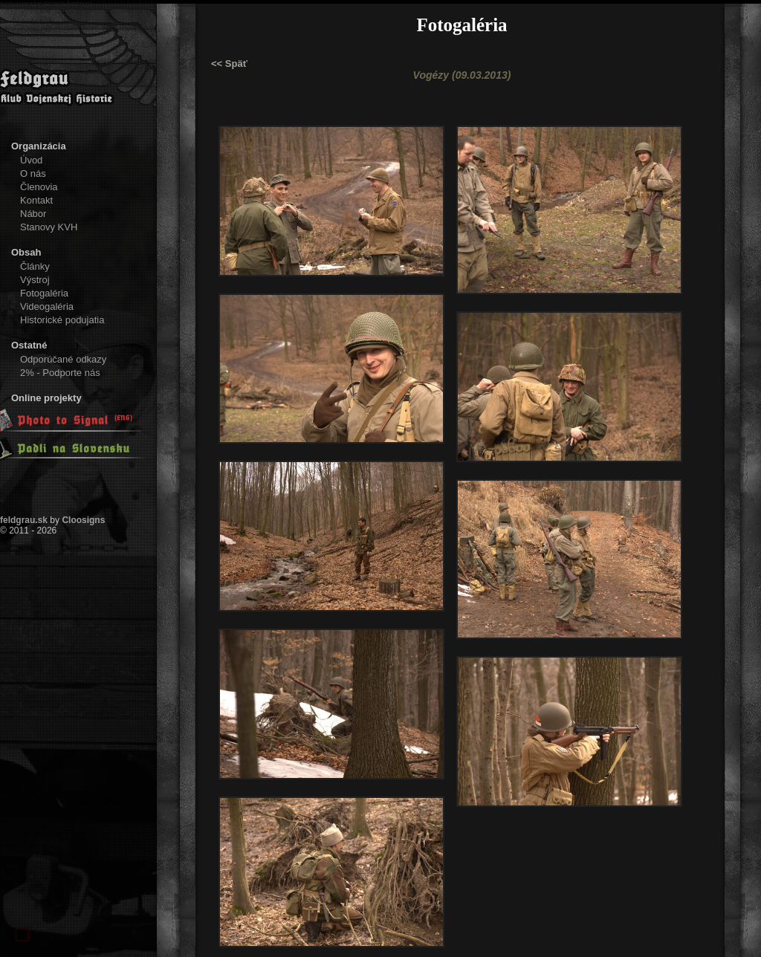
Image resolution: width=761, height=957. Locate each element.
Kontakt (36, 200)
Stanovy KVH (48, 227)
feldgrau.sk (24, 520)
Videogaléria (47, 306)
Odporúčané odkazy (63, 359)
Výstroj (35, 279)
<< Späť (229, 63)
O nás (33, 173)
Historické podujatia (62, 319)
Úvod (31, 160)
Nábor (33, 213)
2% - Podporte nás (60, 372)
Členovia (39, 186)
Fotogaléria (44, 293)
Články (35, 266)
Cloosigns (83, 520)
